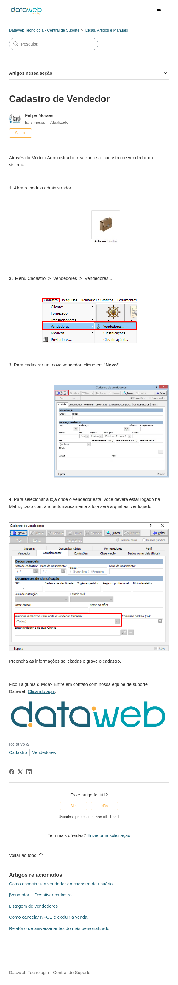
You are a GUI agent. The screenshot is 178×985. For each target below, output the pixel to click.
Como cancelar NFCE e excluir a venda (48, 917)
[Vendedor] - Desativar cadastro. (41, 894)
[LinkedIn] (29, 771)
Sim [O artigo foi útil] (74, 806)
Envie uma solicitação (108, 835)
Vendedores (44, 752)
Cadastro (18, 752)
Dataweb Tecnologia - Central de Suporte (44, 30)
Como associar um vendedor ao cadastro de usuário (61, 883)
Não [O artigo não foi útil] (104, 806)
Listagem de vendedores (33, 906)
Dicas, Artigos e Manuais (106, 30)
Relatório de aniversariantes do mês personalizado (59, 928)
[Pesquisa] (53, 44)
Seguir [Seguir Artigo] (20, 133)
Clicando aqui (41, 691)
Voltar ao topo (26, 854)
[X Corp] (20, 771)
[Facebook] (11, 771)
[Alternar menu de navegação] (158, 10)
